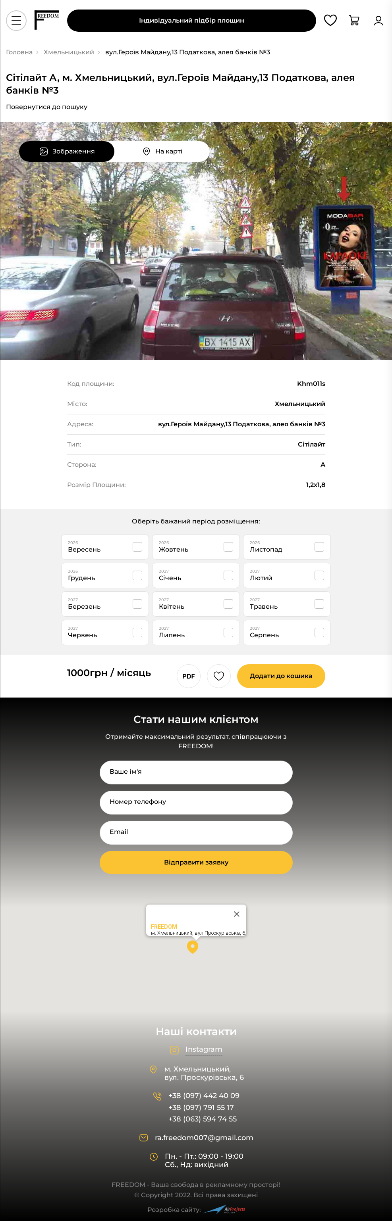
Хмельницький (69, 52)
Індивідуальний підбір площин (191, 20)
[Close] (236, 914)
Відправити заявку (196, 862)
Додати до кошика (281, 676)
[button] (196, 949)
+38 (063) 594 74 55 (202, 1119)
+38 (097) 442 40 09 (203, 1096)
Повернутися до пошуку (46, 107)
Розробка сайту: (196, 1210)
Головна (19, 52)
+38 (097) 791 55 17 (201, 1108)
